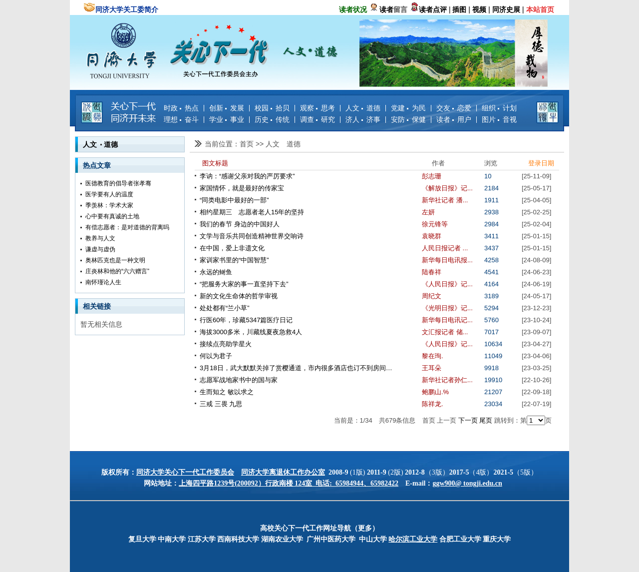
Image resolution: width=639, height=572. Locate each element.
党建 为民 (408, 108)
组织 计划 (499, 108)
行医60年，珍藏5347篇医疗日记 (246, 320)
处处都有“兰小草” (225, 308)
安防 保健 (408, 119)
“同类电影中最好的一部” (234, 200)
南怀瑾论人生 (103, 282)
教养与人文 (100, 238)
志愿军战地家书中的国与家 (239, 380)
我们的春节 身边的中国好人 (240, 224)
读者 (386, 9)
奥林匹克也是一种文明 (115, 260)
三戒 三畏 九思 (221, 404)
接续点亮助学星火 (226, 344)
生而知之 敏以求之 (227, 392)
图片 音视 (499, 119)
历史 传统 (272, 119)
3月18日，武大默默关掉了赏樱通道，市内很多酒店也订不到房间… (296, 368)
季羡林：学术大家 (109, 205)
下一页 (468, 420)
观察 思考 (317, 108)
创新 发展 (226, 108)
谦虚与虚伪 (100, 249)
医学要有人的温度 (109, 194)
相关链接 (97, 306)
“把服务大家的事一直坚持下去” (244, 284)
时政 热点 (181, 108)
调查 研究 (317, 119)
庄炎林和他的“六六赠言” (117, 271)
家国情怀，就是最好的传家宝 (242, 188)
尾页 (485, 420)
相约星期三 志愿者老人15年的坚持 (252, 212)
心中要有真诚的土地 (112, 216)
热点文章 (97, 165)
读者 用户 (453, 119)
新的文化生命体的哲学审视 (239, 296)
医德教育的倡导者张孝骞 (118, 183)
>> (261, 144)
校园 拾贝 (272, 108)
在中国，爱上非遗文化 (232, 248)
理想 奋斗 (181, 119)
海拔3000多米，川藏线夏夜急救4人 (251, 332)
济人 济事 (362, 119)
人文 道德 (362, 108)
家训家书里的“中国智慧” (234, 260)
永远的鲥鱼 (216, 272)
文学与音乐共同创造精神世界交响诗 (252, 236)
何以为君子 (216, 356)
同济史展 (506, 9)
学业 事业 (226, 119)
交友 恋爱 (453, 108)
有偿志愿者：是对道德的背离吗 (127, 227)
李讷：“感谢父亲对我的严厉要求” (247, 176)
